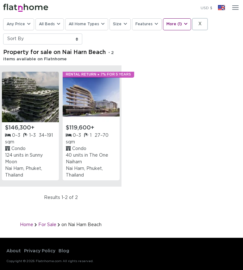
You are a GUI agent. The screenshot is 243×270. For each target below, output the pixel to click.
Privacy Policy (39, 251)
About (13, 251)
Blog (64, 251)
